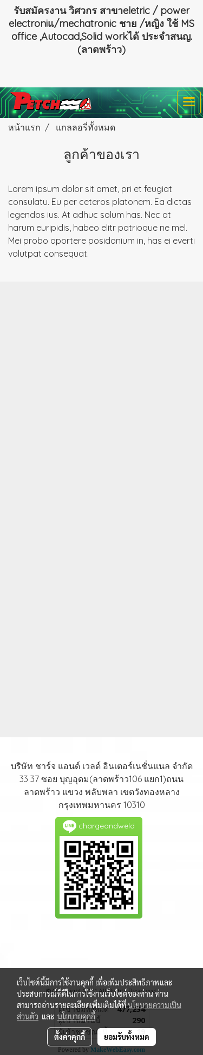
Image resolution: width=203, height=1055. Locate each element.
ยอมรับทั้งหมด (126, 1037)
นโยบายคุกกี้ (76, 1016)
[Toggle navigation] (189, 102)
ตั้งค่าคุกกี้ (69, 1037)
